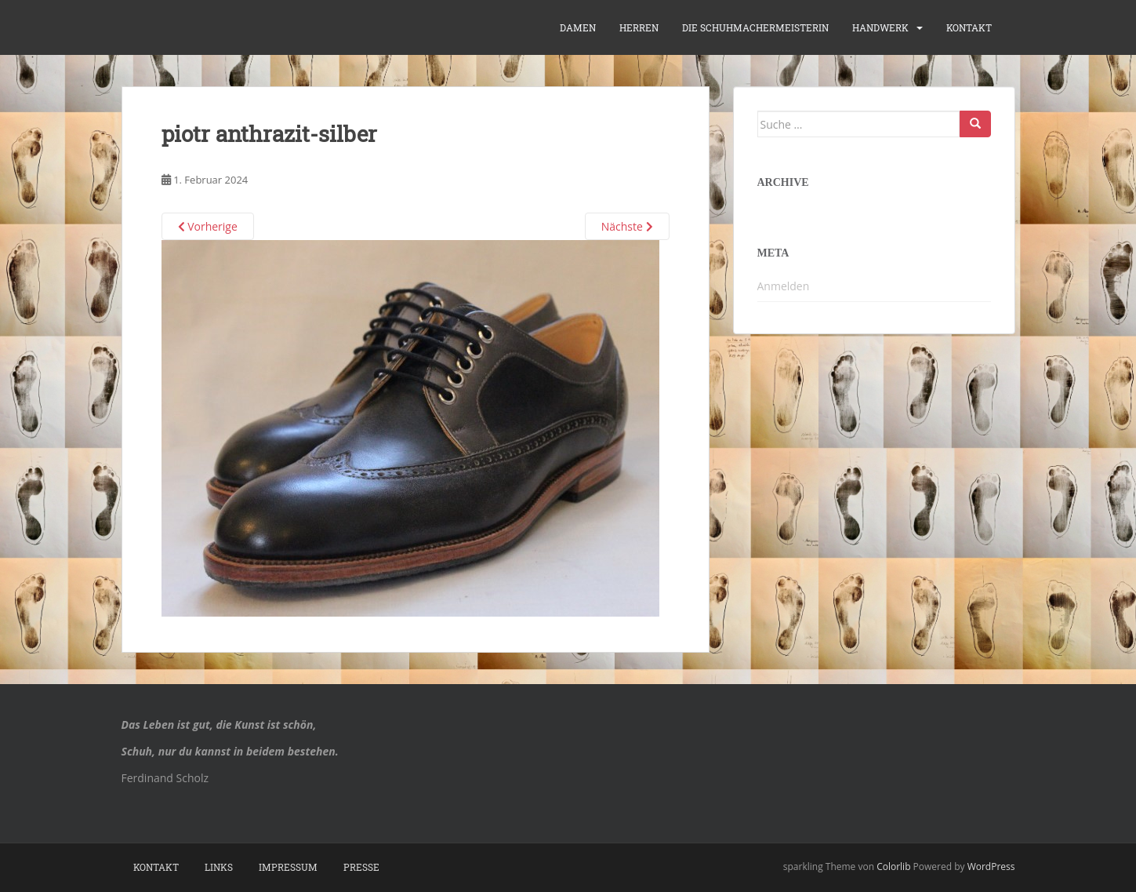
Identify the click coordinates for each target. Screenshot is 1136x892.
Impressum (288, 867)
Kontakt (969, 27)
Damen (578, 27)
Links (219, 867)
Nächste (627, 226)
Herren (639, 27)
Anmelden (783, 286)
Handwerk (880, 27)
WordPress (991, 866)
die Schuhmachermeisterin (755, 27)
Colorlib (893, 866)
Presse (361, 867)
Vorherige (208, 226)
